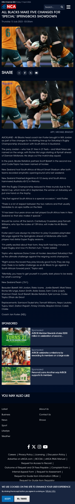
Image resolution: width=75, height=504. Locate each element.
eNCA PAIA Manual (55, 459)
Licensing (40, 455)
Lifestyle (6, 431)
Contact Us (45, 415)
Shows (42, 420)
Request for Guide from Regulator (37, 481)
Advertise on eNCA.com (20, 459)
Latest (5, 409)
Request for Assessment (49, 472)
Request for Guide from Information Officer (36, 476)
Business (6, 415)
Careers (12, 455)
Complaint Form (59, 468)
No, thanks (22, 498)
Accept (8, 498)
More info (50, 491)
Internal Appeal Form (23, 472)
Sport (4, 426)
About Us (44, 409)
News (4, 420)
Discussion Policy (56, 455)
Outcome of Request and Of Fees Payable (27, 468)
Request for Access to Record (36, 463)
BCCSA (39, 459)
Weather (6, 436)
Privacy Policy (26, 455)
